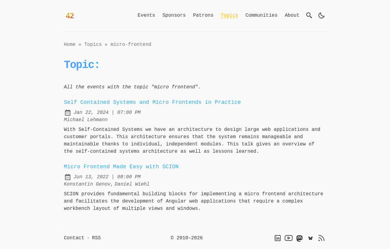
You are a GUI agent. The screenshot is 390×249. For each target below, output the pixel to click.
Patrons (203, 15)
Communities (262, 15)
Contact (74, 238)
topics (93, 44)
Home (70, 44)
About (292, 15)
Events (146, 15)
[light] (321, 15)
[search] (309, 15)
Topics (229, 15)
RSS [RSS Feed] (96, 238)
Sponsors (174, 15)
